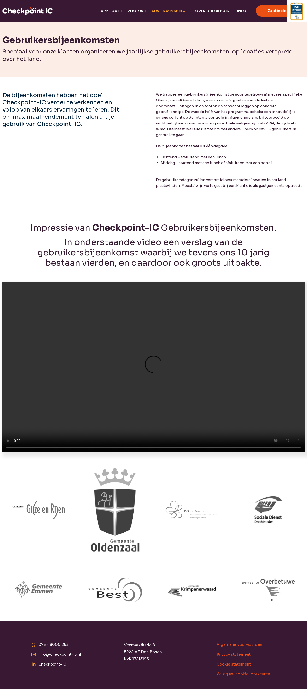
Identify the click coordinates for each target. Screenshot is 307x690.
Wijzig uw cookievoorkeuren (244, 674)
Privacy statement (234, 654)
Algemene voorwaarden (240, 644)
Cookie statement (234, 664)
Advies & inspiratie (170, 11)
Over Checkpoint (213, 11)
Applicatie (111, 11)
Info (241, 11)
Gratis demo (280, 10)
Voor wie (137, 11)
